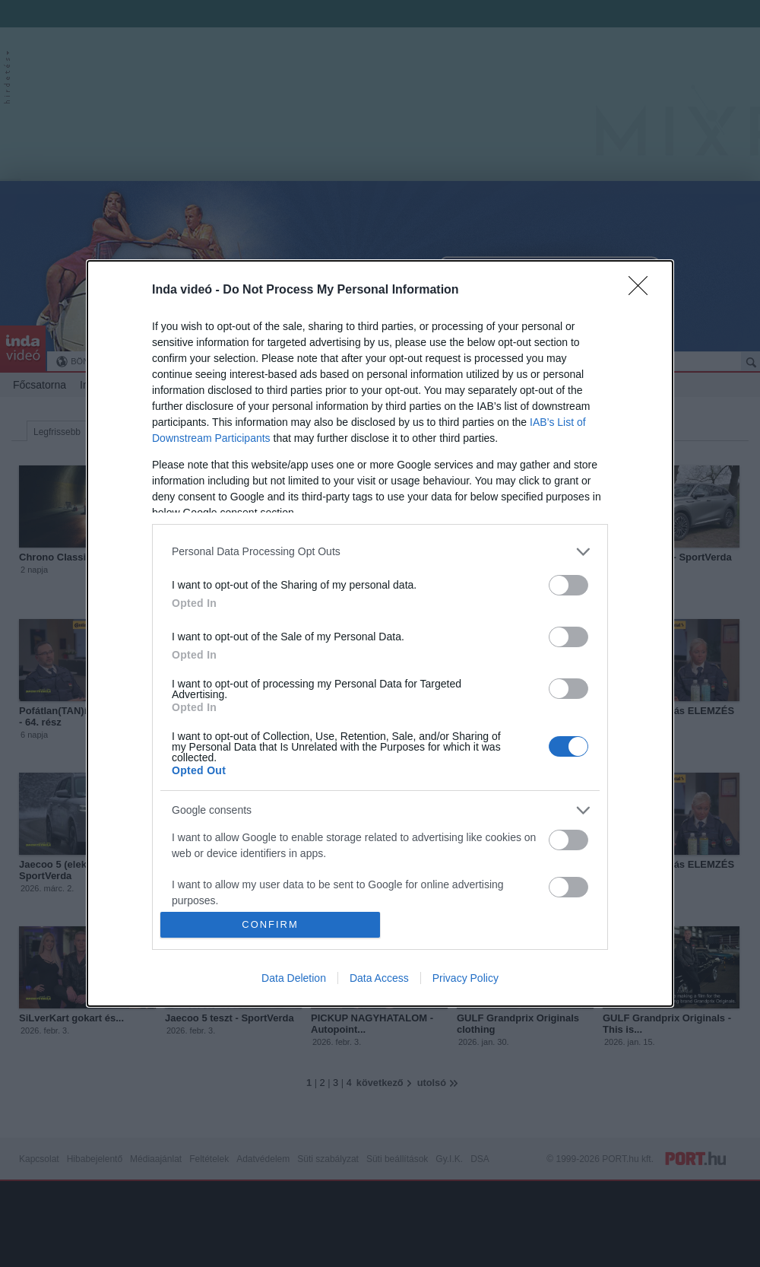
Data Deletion (293, 978)
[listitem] (380, 552)
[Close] (643, 290)
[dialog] (380, 634)
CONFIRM (270, 925)
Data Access (379, 978)
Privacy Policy (465, 978)
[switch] (568, 585)
